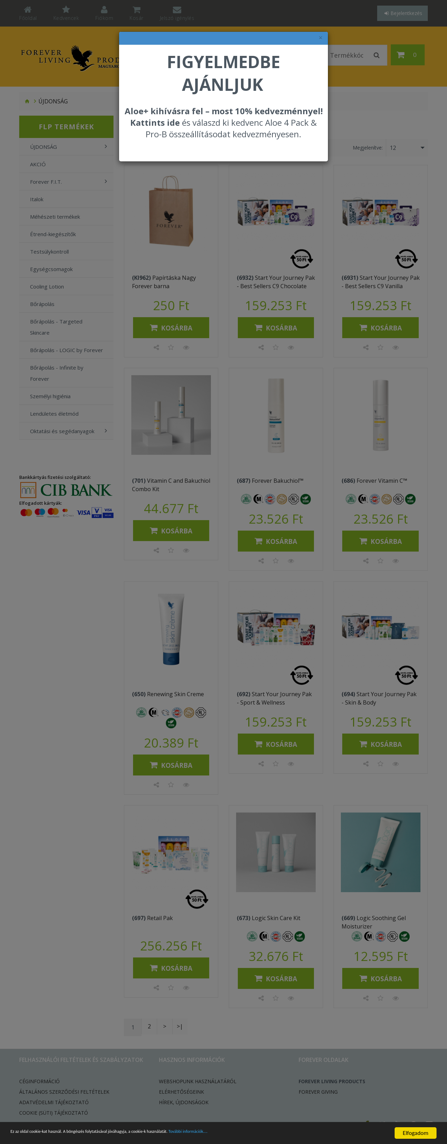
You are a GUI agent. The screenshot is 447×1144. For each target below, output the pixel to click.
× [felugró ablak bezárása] (320, 38)
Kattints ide (155, 122)
